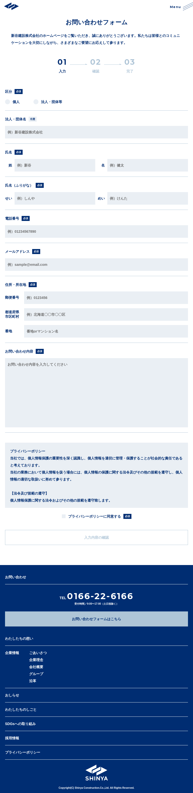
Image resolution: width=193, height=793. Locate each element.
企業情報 (12, 653)
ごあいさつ (38, 653)
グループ (36, 674)
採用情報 (12, 738)
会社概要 (36, 667)
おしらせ (12, 695)
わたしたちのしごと (21, 709)
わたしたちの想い (19, 639)
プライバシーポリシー (22, 752)
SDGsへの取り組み (20, 724)
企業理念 (36, 660)
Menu (181, 6)
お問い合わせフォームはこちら (96, 619)
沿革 (32, 681)
